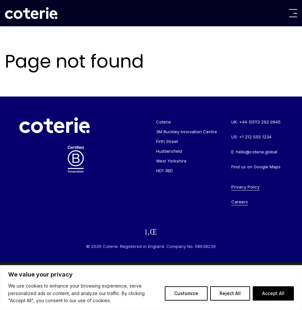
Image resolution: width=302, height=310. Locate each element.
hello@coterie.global (256, 151)
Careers (239, 201)
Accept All (273, 293)
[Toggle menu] (293, 13)
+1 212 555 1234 (255, 136)
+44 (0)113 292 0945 (260, 121)
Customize (186, 293)
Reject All (230, 293)
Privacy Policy (245, 186)
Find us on (256, 166)
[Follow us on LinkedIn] (151, 232)
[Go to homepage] (31, 13)
